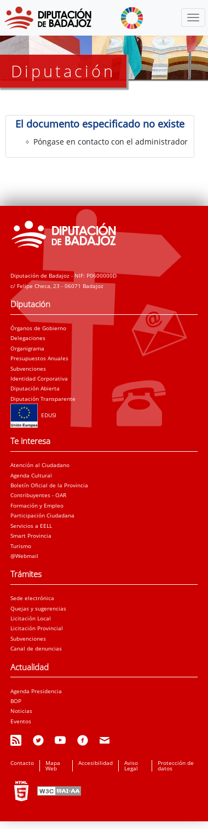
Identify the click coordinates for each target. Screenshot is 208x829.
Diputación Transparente (43, 398)
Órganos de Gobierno (38, 328)
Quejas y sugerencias (38, 608)
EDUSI (33, 415)
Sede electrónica (32, 598)
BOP (15, 701)
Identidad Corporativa (39, 378)
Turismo (20, 546)
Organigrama (27, 348)
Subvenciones (28, 368)
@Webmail (24, 556)
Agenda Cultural (31, 475)
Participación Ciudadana (42, 515)
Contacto (22, 763)
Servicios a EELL (31, 525)
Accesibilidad (95, 763)
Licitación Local (30, 618)
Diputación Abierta (35, 388)
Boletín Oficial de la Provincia (49, 485)
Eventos (20, 721)
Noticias (21, 711)
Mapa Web (52, 765)
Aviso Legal (131, 765)
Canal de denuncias (36, 648)
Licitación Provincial (36, 628)
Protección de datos (176, 765)
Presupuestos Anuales (39, 358)
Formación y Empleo (36, 505)
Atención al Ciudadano (40, 465)
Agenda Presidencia (36, 691)
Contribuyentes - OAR (38, 495)
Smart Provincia (30, 535)
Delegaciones (27, 338)
